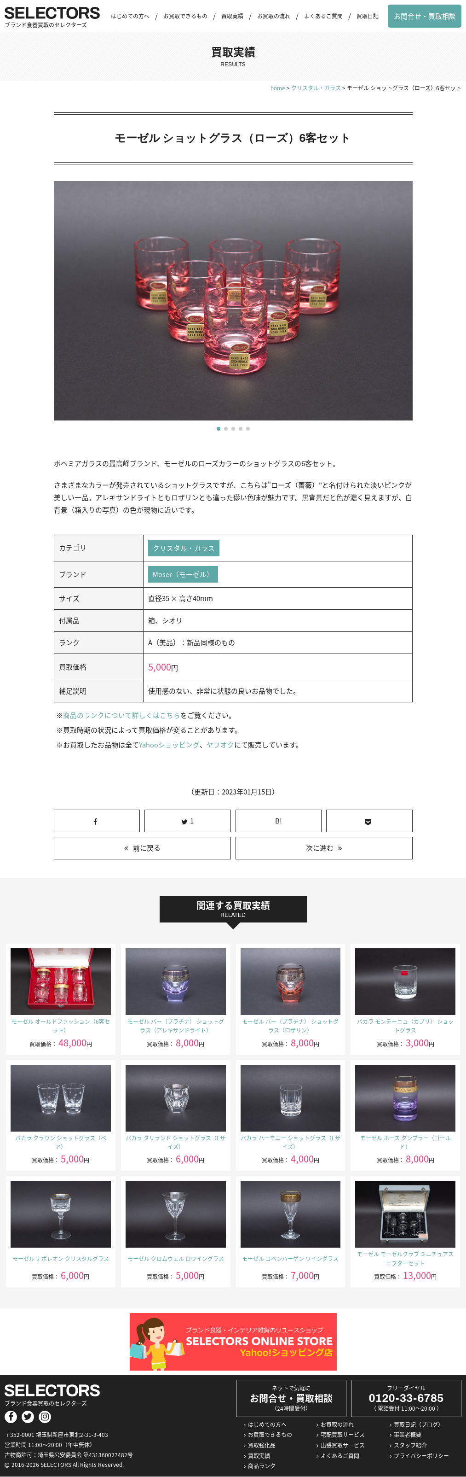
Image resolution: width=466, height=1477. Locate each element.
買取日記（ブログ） (418, 1425)
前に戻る (147, 849)
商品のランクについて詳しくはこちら (121, 716)
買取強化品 (262, 1446)
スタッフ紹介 (410, 1446)
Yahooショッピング (169, 746)
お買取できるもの (185, 16)
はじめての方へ (130, 16)
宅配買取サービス (343, 1435)
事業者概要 (407, 1435)
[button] (218, 429)
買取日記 (368, 16)
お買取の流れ (273, 16)
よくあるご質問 (323, 16)
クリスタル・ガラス (184, 548)
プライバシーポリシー (421, 1456)
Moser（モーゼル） (183, 575)
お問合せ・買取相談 (425, 16)
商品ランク (262, 1467)
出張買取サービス (343, 1446)
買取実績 (232, 16)
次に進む (320, 849)
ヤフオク (220, 746)
